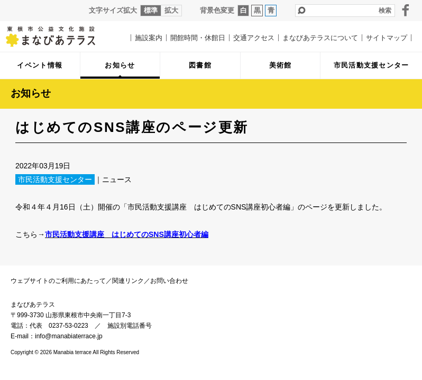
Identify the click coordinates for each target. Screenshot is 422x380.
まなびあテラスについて (320, 37)
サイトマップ (386, 37)
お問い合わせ (169, 280)
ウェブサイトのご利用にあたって (58, 280)
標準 (151, 10)
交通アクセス (253, 37)
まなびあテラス (58, 36)
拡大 (171, 10)
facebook (406, 10)
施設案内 (148, 37)
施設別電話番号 (129, 325)
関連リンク (128, 280)
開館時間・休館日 (197, 37)
